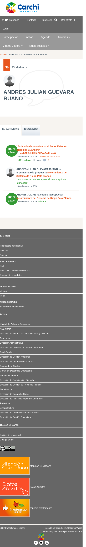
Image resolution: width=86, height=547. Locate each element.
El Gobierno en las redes (12, 306)
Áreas (31, 37)
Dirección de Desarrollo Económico (17, 361)
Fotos (3, 296)
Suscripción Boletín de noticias (15, 270)
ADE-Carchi (5, 329)
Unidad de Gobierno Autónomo (15, 324)
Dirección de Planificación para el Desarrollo (21, 399)
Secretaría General (9, 375)
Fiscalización (6, 389)
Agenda (47, 37)
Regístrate (66, 20)
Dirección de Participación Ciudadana (18, 380)
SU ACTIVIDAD (10, 129)
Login (5, 28)
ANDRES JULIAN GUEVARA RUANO (38, 153)
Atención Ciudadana (25, 466)
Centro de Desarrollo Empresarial (16, 371)
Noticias (64, 37)
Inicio (3, 54)
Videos (3, 291)
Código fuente (6, 440)
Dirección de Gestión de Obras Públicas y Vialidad (24, 333)
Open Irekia (60, 528)
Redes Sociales (38, 45)
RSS (2, 266)
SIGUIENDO (31, 129)
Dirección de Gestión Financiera (15, 417)
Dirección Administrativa (11, 343)
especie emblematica (26, 508)
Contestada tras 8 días (49, 156)
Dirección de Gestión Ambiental (15, 357)
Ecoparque (5, 338)
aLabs (79, 531)
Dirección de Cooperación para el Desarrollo (21, 347)
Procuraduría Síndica (10, 366)
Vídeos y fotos (13, 45)
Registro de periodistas (11, 275)
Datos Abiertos (22, 487)
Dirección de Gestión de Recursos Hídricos (21, 385)
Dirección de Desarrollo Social (14, 394)
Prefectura (5, 403)
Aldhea (71, 531)
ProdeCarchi (6, 352)
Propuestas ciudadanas (11, 246)
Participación (12, 37)
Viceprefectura (7, 408)
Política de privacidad (10, 435)
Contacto (31, 20)
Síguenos (15, 20)
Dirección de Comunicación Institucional (19, 412)
